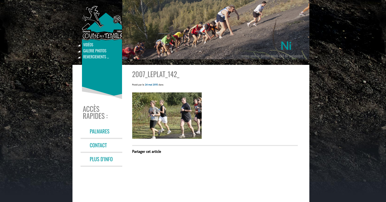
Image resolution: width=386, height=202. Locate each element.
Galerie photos (95, 51)
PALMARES (100, 131)
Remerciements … (96, 57)
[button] (167, 115)
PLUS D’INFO (101, 159)
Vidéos (88, 44)
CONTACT (98, 145)
